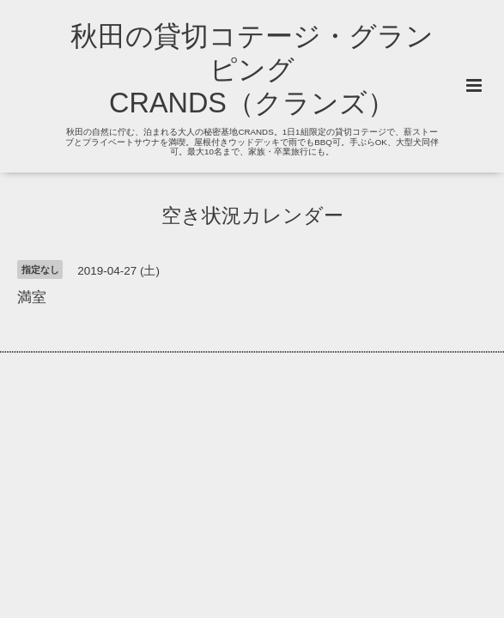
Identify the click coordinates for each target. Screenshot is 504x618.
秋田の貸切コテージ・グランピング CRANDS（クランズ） (252, 69)
